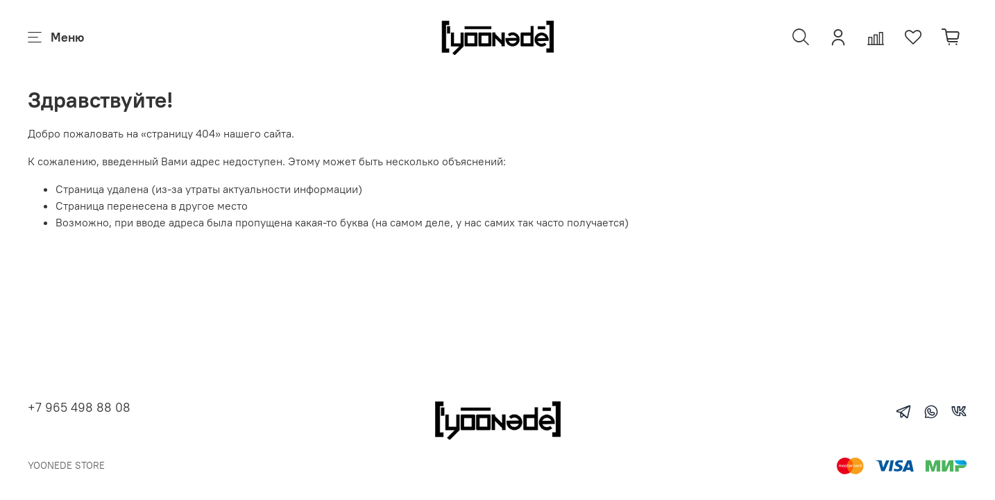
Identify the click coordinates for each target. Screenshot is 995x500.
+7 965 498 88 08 (79, 407)
